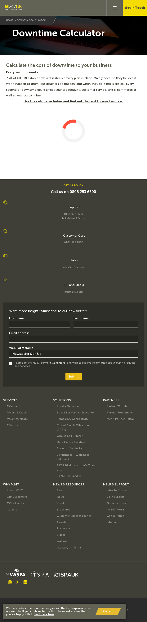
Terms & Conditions (53, 362)
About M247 (15, 490)
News (60, 496)
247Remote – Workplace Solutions (73, 457)
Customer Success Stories (74, 516)
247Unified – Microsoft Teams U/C (77, 467)
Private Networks (68, 406)
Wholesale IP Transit (70, 436)
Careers (12, 509)
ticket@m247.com (73, 218)
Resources (63, 528)
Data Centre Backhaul (71, 442)
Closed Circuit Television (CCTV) (73, 427)
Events (61, 503)
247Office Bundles (69, 476)
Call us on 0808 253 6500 (73, 192)
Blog (60, 490)
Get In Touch (135, 8)
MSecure (12, 425)
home (9, 20)
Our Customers (17, 496)
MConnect (13, 406)
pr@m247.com (74, 291)
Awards (61, 522)
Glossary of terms (69, 547)
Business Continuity (69, 448)
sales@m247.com (74, 267)
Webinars (63, 541)
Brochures (63, 509)
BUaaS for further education (76, 412)
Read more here (44, 614)
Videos (61, 534)
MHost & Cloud (17, 412)
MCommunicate (17, 419)
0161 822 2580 (73, 214)
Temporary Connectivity (72, 419)
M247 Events (15, 503)
